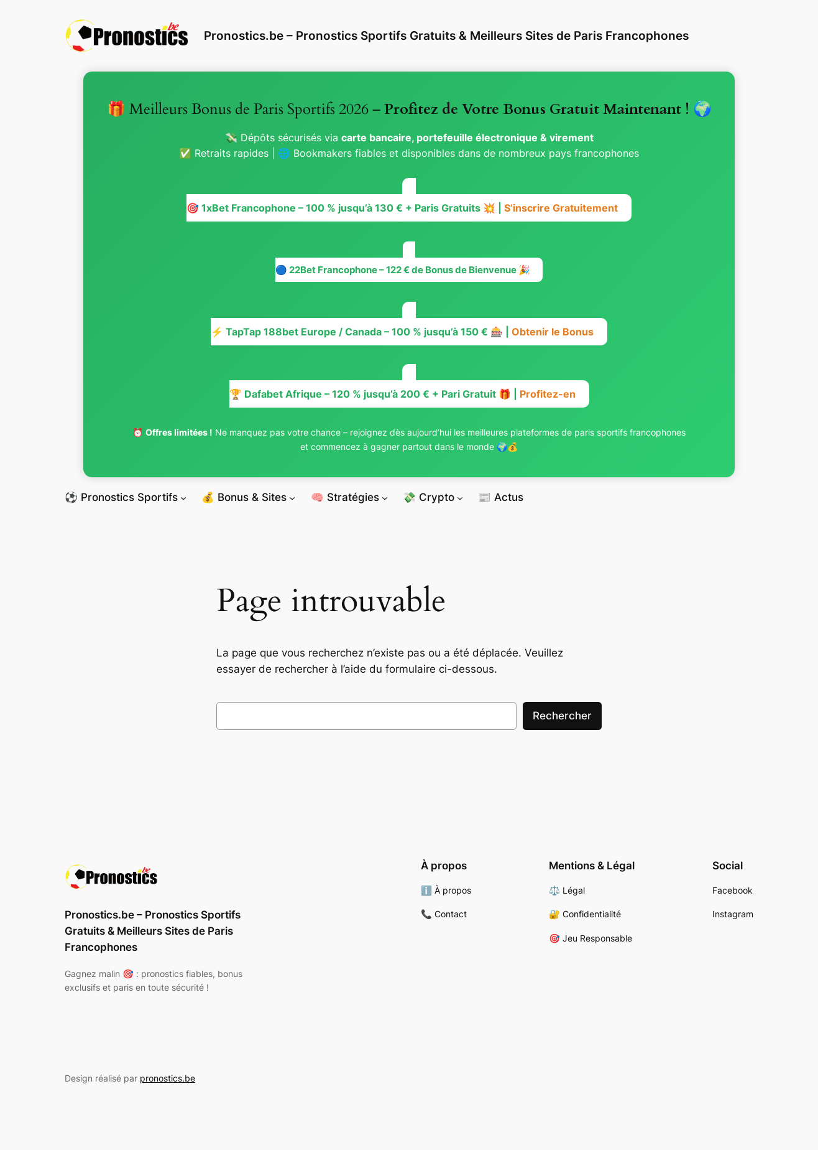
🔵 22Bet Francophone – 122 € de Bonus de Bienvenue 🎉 (402, 270)
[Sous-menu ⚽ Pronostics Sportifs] (183, 497)
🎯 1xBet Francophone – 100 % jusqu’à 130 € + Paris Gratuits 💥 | (402, 208)
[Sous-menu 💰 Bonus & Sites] (292, 497)
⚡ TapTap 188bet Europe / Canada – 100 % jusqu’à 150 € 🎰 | (402, 331)
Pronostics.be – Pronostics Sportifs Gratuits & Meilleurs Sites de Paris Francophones (446, 35)
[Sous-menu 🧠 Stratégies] (385, 497)
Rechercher (562, 715)
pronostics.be (167, 1078)
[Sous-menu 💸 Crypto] (460, 497)
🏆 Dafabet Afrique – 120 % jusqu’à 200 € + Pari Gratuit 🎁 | (402, 394)
